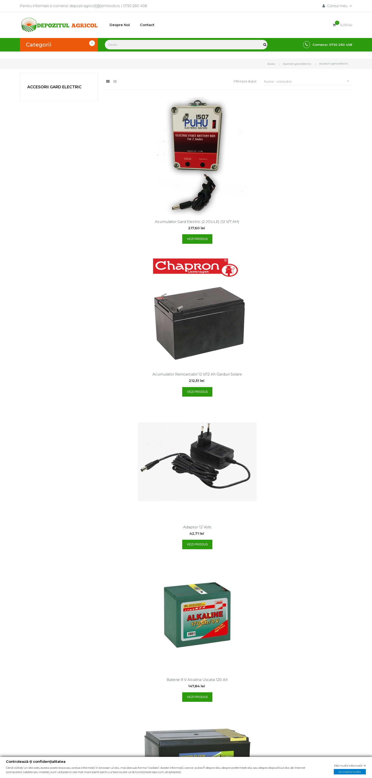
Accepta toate (350, 771)
